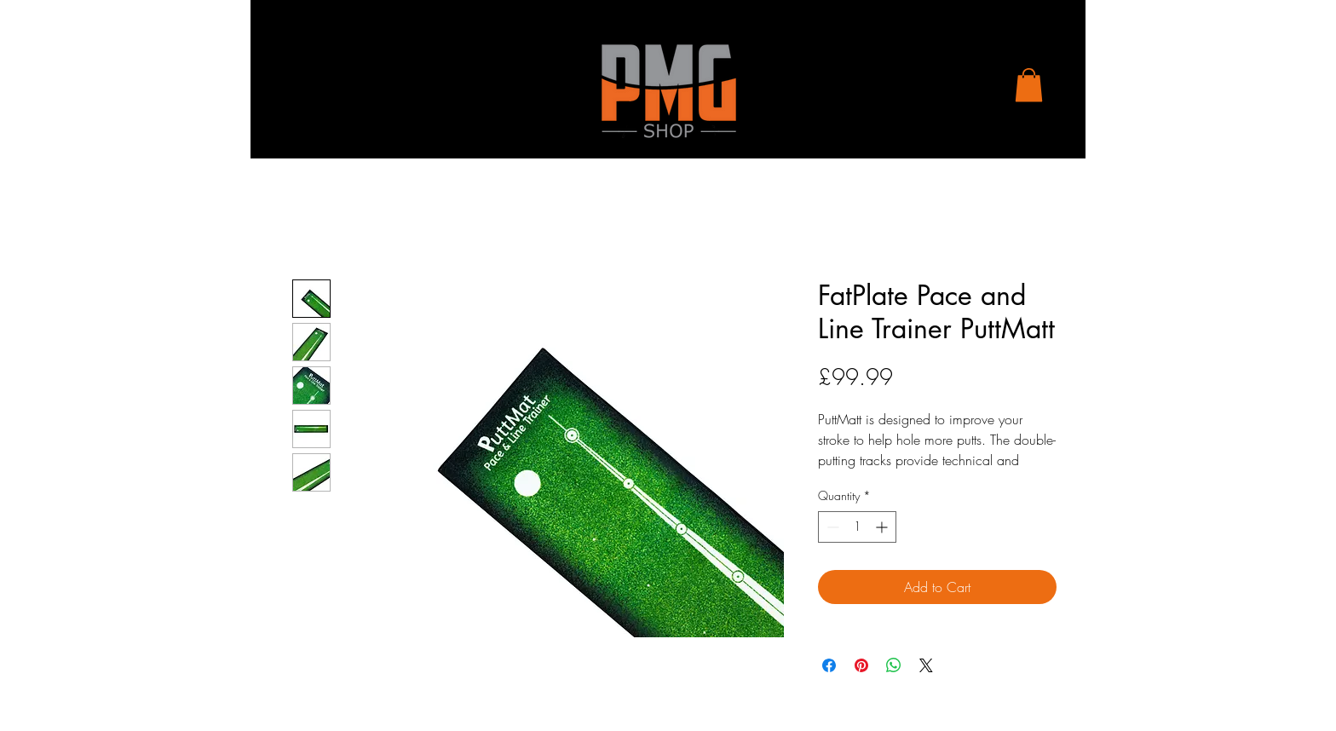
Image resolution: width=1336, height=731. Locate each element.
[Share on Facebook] (829, 665)
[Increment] (883, 527)
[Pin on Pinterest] (861, 665)
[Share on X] (926, 665)
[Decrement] (831, 527)
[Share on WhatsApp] (894, 665)
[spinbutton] (857, 527)
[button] (1029, 84)
